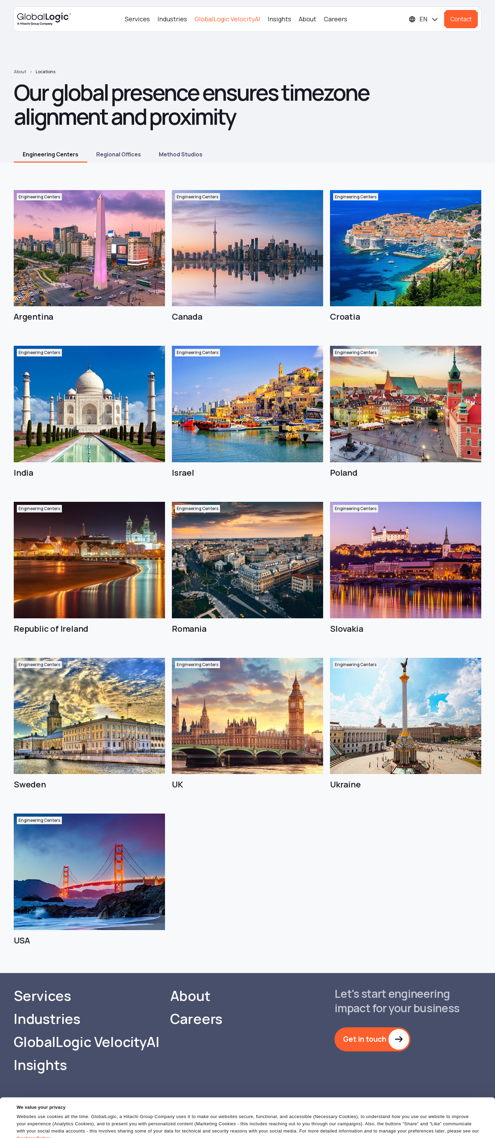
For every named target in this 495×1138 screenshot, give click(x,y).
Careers (335, 19)
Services (137, 19)
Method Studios (180, 154)
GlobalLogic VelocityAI (227, 19)
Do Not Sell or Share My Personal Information (411, 1125)
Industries (172, 19)
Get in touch (364, 1039)
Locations (45, 72)
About (307, 19)
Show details (30, 1128)
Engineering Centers (50, 154)
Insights (279, 19)
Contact (461, 19)
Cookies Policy (33, 1112)
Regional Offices (118, 154)
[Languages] (423, 19)
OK (319, 1125)
